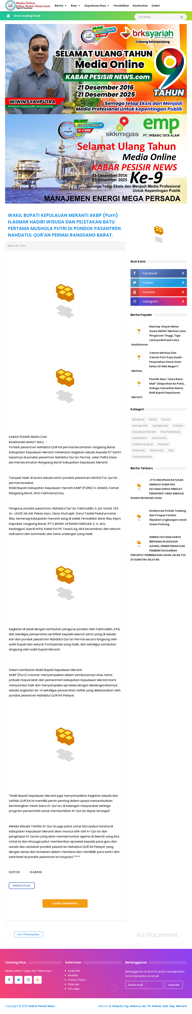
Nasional (163, 444)
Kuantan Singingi (143, 444)
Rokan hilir (139, 450)
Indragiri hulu (160, 425)
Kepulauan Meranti (144, 432)
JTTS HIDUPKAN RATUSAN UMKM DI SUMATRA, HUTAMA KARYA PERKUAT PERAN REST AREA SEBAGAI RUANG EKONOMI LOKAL (157, 489)
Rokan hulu (156, 450)
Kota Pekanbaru (170, 432)
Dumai (166, 419)
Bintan (153, 419)
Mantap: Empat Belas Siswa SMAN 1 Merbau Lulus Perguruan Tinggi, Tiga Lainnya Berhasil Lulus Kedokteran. (158, 335)
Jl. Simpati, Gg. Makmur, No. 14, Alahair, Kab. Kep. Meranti (148, 1006)
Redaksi (73, 975)
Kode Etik (74, 971)
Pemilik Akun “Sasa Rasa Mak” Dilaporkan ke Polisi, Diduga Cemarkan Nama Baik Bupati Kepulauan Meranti (158, 388)
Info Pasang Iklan (29, 934)
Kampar (178, 425)
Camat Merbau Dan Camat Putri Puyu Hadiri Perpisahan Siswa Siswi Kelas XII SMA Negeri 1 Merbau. (156, 362)
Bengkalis (138, 419)
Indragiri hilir (140, 425)
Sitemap (73, 984)
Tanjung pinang (142, 456)
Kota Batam (140, 438)
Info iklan (74, 989)
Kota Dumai (159, 438)
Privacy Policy (77, 980)
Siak (170, 450)
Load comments (65, 903)
